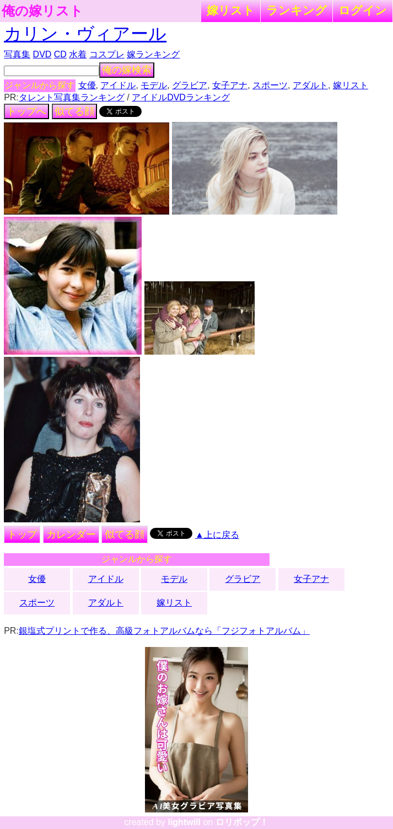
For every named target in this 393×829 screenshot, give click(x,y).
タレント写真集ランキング (72, 97)
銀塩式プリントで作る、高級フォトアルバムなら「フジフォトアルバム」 (164, 630)
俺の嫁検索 (127, 70)
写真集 (17, 54)
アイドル (118, 85)
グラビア (189, 85)
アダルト (310, 85)
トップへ (26, 111)
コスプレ (107, 54)
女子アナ (229, 85)
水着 (78, 54)
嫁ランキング (153, 54)
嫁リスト (231, 10)
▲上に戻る (217, 534)
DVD (42, 54)
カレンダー (71, 534)
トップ (22, 534)
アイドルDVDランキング (181, 97)
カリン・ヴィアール (85, 34)
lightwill (184, 822)
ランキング (296, 10)
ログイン (362, 10)
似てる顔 (74, 111)
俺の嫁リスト (42, 11)
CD (60, 54)
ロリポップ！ (242, 822)
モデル (154, 85)
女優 (87, 85)
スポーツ (270, 85)
